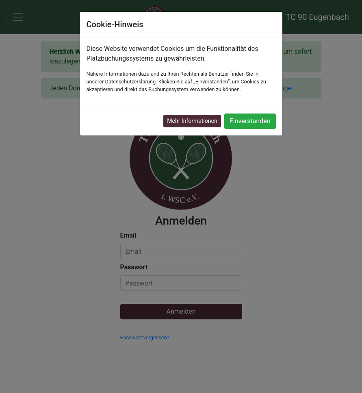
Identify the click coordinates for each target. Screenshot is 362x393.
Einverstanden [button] (250, 121)
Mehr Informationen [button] (192, 121)
